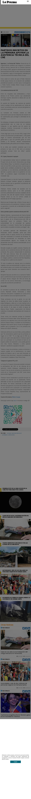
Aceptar (15, 761)
